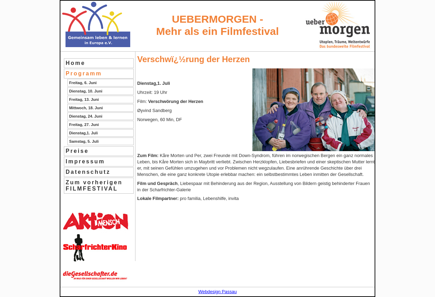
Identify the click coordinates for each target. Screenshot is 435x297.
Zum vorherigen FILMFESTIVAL (94, 185)
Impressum (85, 161)
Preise (77, 151)
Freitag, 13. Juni (84, 99)
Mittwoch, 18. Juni (86, 108)
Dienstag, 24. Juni (85, 116)
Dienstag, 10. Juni (85, 91)
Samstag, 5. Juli (84, 141)
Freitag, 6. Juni (83, 83)
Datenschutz (88, 172)
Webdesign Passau (217, 291)
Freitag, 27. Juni (84, 124)
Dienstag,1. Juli (83, 133)
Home (75, 63)
